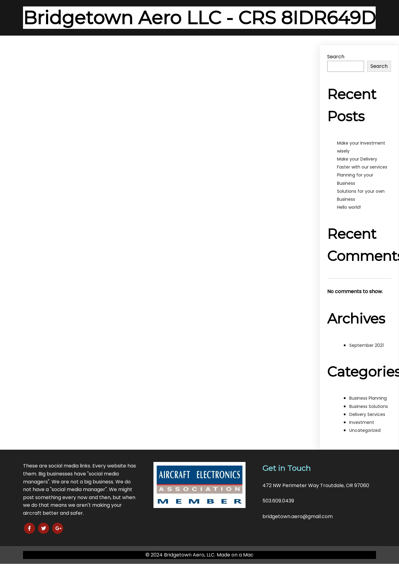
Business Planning (368, 398)
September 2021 (366, 345)
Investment (361, 422)
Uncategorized (365, 430)
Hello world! (349, 207)
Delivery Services (367, 414)
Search (335, 56)
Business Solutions (368, 406)
